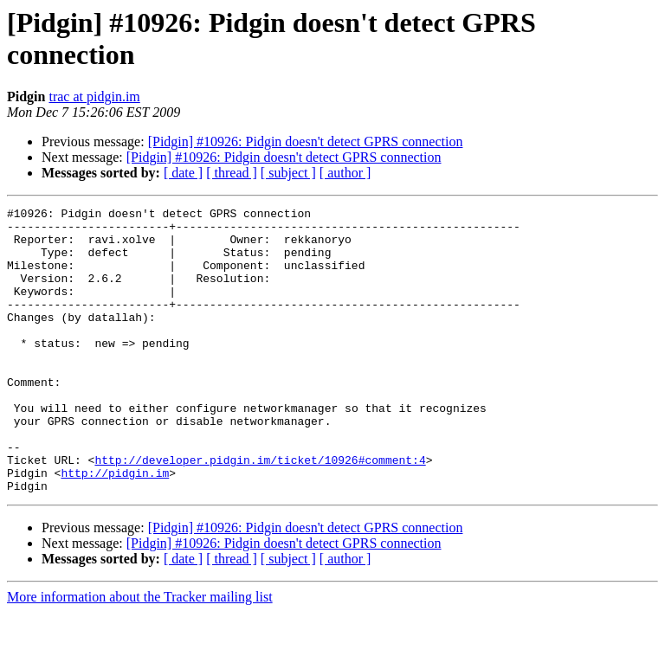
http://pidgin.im (115, 527)
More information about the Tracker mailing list (140, 653)
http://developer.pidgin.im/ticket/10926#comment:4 (259, 511)
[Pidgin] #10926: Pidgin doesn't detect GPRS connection (305, 141)
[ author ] (345, 172)
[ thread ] (231, 172)
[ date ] (183, 172)
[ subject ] (288, 172)
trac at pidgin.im (93, 96)
